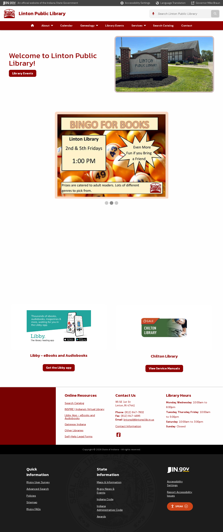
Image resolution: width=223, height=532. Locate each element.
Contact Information (128, 426)
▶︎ (214, 158)
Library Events (22, 73)
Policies (31, 495)
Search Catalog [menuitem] (163, 25)
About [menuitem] (48, 25)
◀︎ (11, 158)
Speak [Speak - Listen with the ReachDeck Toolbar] (179, 506)
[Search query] (193, 13)
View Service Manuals (164, 368)
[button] (135, 3)
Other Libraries (74, 430)
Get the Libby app (58, 367)
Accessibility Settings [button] (175, 483)
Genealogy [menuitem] (90, 25)
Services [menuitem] (139, 25)
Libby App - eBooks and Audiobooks (80, 416)
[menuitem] (32, 25)
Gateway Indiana (75, 424)
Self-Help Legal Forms (78, 436)
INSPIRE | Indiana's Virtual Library (84, 408)
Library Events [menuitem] (114, 25)
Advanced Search (37, 488)
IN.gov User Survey (38, 482)
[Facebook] (118, 434)
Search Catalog (74, 402)
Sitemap (31, 502)
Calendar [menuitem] (66, 25)
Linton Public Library (41, 13)
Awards (101, 516)
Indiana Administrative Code (110, 507)
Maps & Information (109, 482)
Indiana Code (105, 499)
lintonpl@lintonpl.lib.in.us (139, 419)
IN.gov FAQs (33, 509)
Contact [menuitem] (186, 25)
